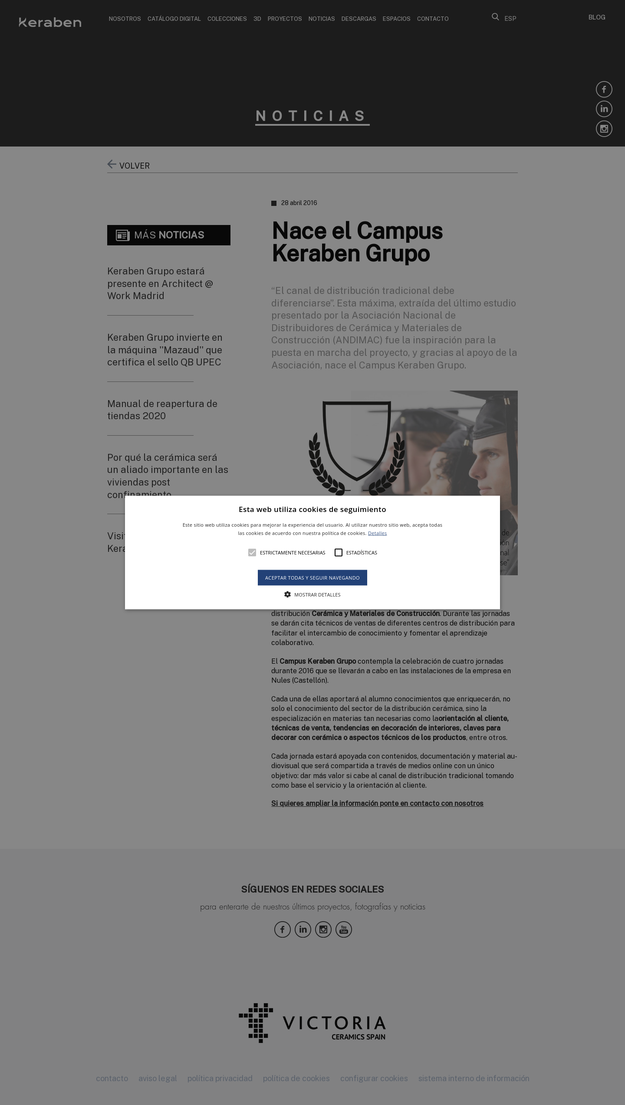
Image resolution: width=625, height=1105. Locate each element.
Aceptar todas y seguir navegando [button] (312, 577)
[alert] (312, 552)
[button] (312, 552)
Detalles (377, 533)
